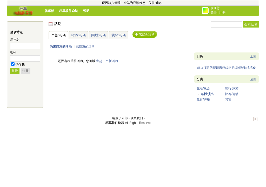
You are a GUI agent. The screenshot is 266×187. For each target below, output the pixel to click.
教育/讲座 (203, 99)
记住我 (20, 64)
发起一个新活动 (107, 61)
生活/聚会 (203, 88)
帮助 (86, 11)
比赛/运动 (231, 94)
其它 (228, 99)
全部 (253, 56)
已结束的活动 (85, 46)
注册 (222, 13)
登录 (213, 13)
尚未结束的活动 (61, 46)
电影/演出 (207, 94)
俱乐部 (49, 11)
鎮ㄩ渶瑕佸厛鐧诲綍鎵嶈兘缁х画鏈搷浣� (226, 68)
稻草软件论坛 (68, 11)
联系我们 (136, 118)
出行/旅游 (231, 88)
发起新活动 (147, 34)
